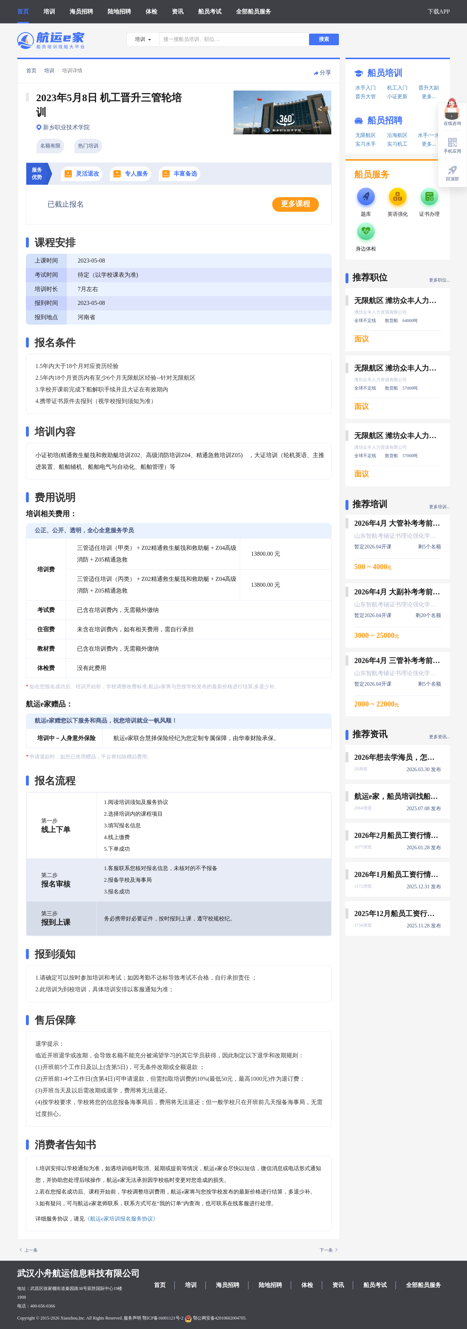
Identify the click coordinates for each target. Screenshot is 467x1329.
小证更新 (397, 96)
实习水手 (365, 144)
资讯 (178, 11)
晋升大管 (365, 96)
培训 (49, 11)
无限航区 (365, 135)
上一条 (29, 1250)
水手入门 (365, 88)
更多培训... (439, 506)
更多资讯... (439, 736)
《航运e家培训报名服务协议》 (121, 1219)
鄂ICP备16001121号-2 (162, 1318)
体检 (151, 11)
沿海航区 (397, 135)
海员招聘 (81, 11)
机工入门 (397, 88)
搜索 (324, 39)
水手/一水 (429, 135)
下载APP (439, 11)
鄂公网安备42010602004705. (216, 1318)
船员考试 (209, 11)
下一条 (328, 1250)
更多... (429, 96)
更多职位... (439, 280)
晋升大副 (428, 88)
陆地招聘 (119, 11)
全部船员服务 (253, 11)
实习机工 (397, 144)
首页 (23, 11)
